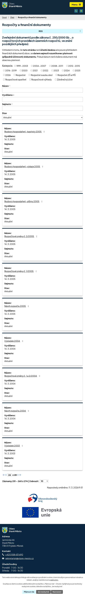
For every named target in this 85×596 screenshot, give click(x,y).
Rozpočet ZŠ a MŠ (67, 75)
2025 (77, 70)
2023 (56, 70)
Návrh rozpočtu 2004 (17, 410)
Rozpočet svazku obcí (41, 75)
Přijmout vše (29, 592)
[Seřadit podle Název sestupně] (10, 86)
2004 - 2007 (39, 66)
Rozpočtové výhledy (41, 79)
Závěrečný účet (65, 79)
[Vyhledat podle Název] (42, 90)
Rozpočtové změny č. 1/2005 (21, 271)
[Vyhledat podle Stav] (42, 117)
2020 (24, 70)
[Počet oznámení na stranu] (44, 481)
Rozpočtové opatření (15, 79)
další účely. (54, 580)
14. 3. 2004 (9, 348)
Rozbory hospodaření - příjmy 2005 (23, 201)
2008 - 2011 (57, 66)
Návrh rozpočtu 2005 (17, 306)
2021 (35, 70)
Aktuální (8, 151)
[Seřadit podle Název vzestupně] (10, 85)
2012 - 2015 (74, 66)
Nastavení (57, 592)
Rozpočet (21, 75)
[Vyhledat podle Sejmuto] (42, 108)
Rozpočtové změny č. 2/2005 (21, 236)
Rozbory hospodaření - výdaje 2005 (24, 166)
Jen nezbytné (43, 592)
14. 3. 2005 (9, 139)
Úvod (4, 17)
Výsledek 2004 (14, 341)
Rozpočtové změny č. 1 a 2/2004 (22, 375)
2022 (45, 70)
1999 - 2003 (22, 66)
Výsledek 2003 (14, 445)
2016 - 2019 (11, 70)
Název (5, 85)
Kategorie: (7, 65)
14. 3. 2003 (9, 453)
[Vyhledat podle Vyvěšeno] (42, 99)
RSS (60, 31)
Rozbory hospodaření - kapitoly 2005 (25, 131)
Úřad (12, 17)
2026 (8, 75)
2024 (67, 70)
